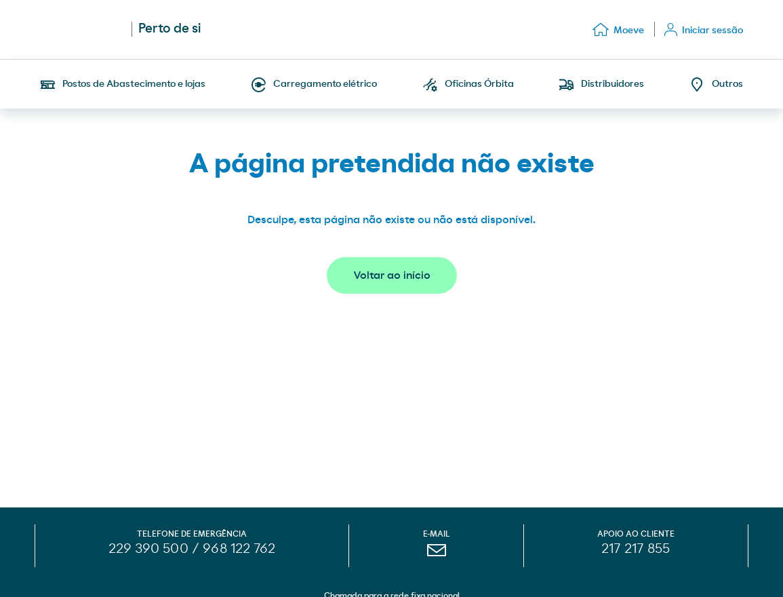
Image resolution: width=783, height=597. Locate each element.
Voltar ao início (391, 275)
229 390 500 (148, 549)
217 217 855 (635, 549)
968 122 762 (239, 549)
